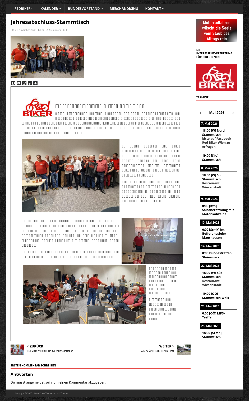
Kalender (49, 8)
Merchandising (124, 8)
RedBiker (22, 8)
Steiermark (55, 29)
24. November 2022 (25, 29)
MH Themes (62, 393)
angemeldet (35, 382)
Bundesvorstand (84, 8)
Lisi (42, 29)
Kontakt (153, 8)
